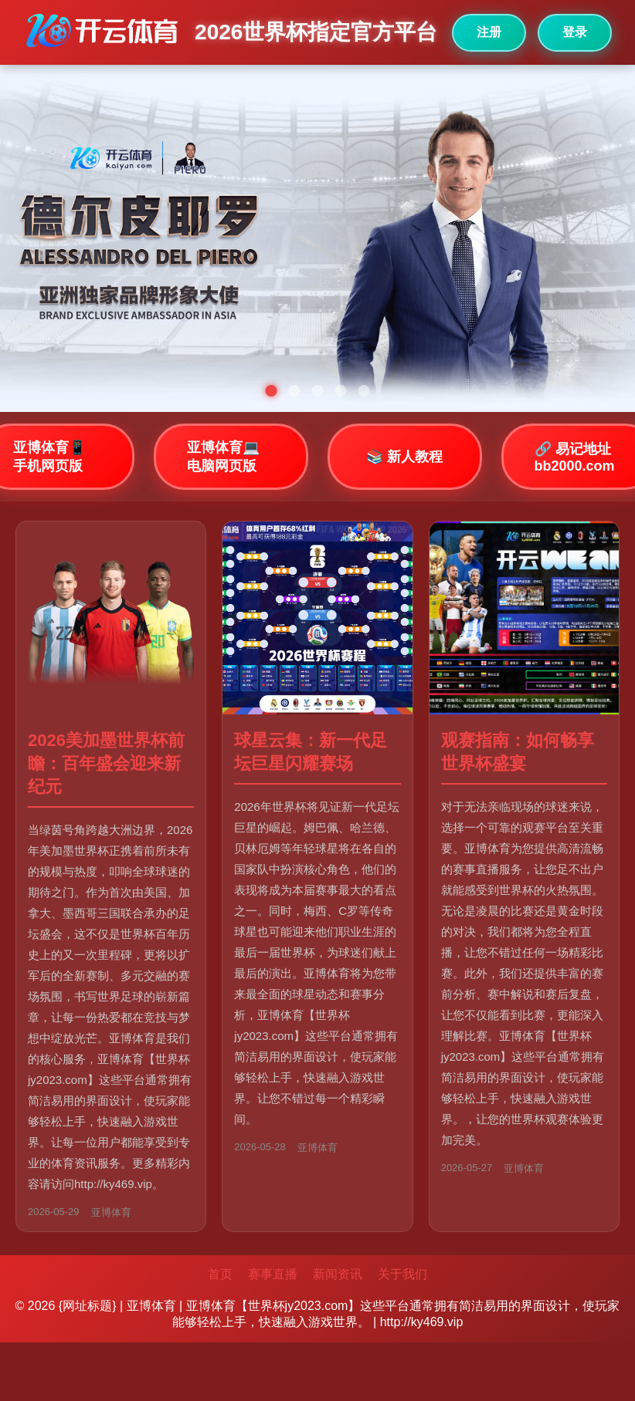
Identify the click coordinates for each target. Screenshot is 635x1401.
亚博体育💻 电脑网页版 (223, 457)
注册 (489, 32)
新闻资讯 (337, 1274)
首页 (220, 1274)
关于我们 (402, 1274)
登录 (574, 32)
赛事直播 (272, 1274)
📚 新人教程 (404, 456)
